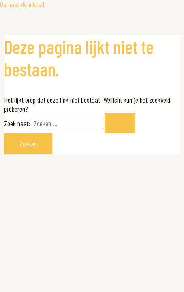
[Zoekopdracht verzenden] (120, 123)
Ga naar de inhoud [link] (22, 4)
